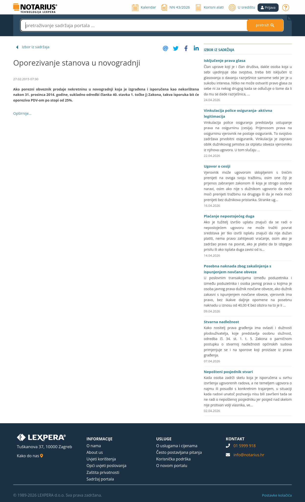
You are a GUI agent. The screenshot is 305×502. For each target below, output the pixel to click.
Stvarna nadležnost (221, 321)
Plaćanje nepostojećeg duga (229, 216)
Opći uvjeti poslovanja (106, 465)
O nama (94, 445)
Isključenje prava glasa (224, 60)
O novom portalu (171, 465)
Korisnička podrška (173, 459)
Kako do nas (30, 455)
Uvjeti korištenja (101, 459)
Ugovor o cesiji (217, 166)
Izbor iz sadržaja (35, 46)
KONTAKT (235, 439)
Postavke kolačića (277, 495)
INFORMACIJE (99, 439)
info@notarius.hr (248, 454)
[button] (268, 7)
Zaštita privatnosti (103, 472)
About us (95, 452)
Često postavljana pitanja (179, 452)
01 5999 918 (244, 445)
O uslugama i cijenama (176, 445)
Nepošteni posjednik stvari (228, 371)
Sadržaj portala (100, 479)
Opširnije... (22, 113)
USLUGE (164, 439)
